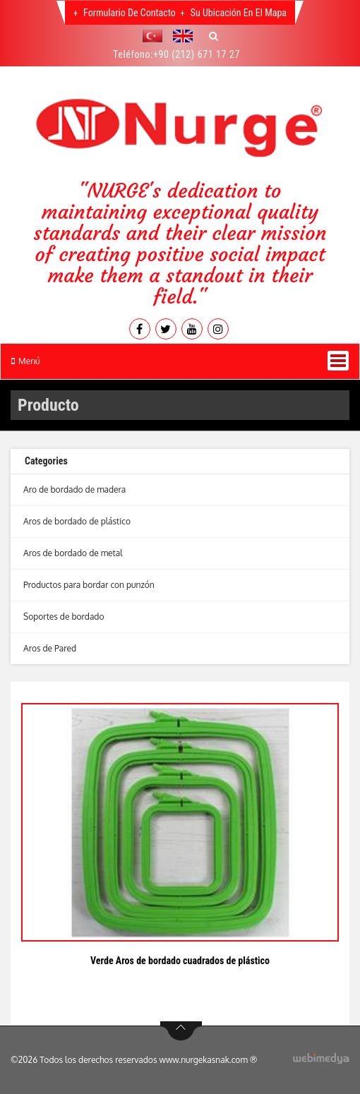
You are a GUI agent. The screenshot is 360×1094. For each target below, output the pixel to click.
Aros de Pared (49, 648)
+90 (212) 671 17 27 (196, 54)
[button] (156, 36)
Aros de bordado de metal (73, 553)
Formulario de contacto (128, 12)
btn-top (181, 1031)
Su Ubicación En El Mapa (237, 12)
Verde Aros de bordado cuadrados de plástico (180, 960)
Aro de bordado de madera (74, 489)
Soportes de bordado (63, 616)
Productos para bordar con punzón (89, 584)
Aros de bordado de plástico (77, 521)
